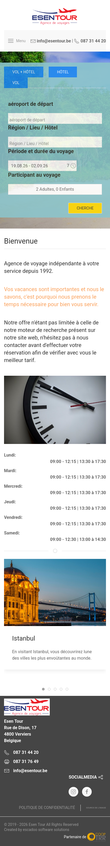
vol (15, 83)
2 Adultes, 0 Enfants (55, 189)
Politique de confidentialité (47, 807)
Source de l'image (96, 808)
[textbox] (56, 119)
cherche (85, 208)
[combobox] (55, 118)
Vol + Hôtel (23, 72)
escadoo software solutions (46, 829)
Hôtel (63, 72)
